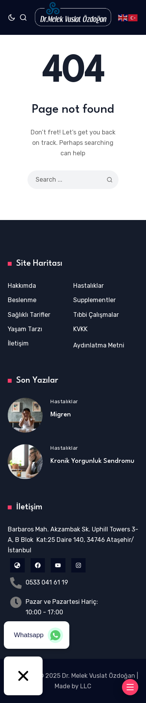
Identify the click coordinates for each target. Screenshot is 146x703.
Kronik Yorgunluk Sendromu (92, 461)
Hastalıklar (64, 401)
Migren (60, 414)
